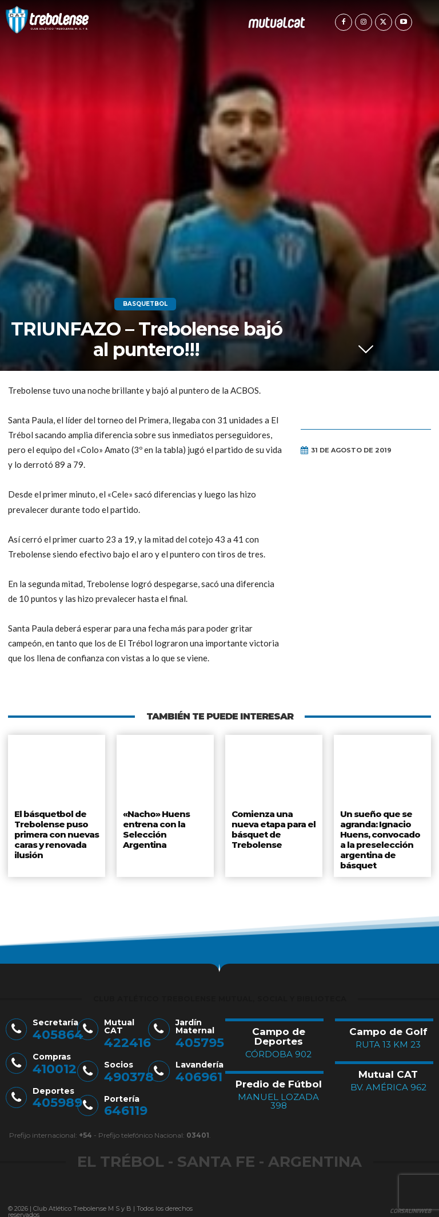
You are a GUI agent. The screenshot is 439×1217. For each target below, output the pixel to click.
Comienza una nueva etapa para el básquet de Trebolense (273, 826)
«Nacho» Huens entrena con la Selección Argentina (165, 821)
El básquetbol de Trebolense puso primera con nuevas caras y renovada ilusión (55, 830)
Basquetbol (145, 304)
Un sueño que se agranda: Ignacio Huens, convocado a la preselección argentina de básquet (382, 835)
